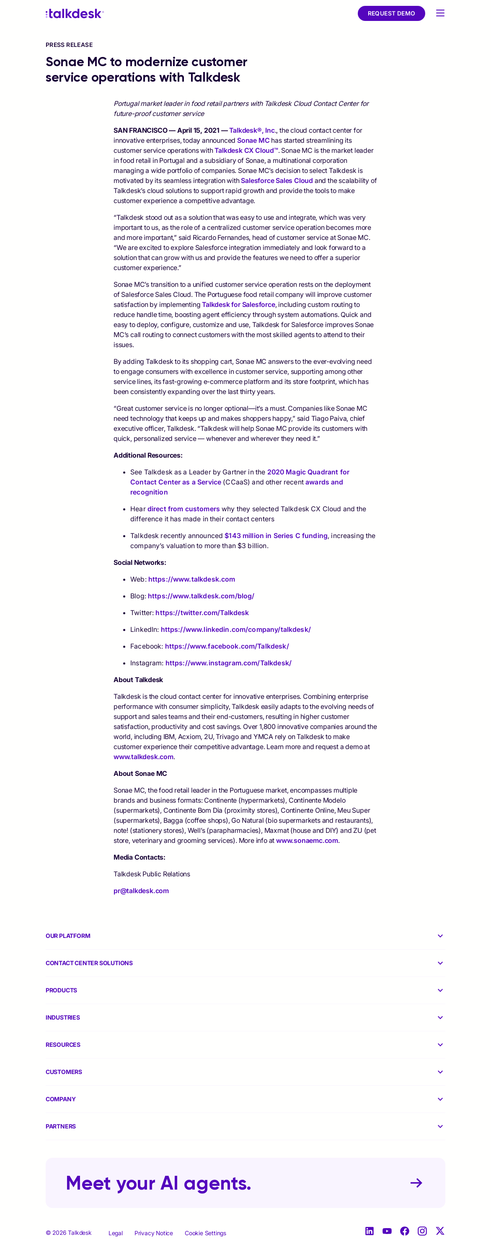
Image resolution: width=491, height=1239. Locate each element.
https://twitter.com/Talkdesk (202, 612)
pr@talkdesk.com (141, 890)
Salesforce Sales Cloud (277, 180)
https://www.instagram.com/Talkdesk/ (228, 663)
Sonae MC (253, 140)
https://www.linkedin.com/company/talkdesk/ (236, 629)
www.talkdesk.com (143, 756)
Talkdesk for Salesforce (238, 304)
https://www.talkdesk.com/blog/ (201, 596)
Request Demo (392, 13)
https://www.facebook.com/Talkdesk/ (227, 646)
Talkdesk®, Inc (251, 130)
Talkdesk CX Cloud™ (246, 150)
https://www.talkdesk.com (191, 579)
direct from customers (183, 509)
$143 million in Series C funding (275, 535)
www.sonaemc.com (307, 840)
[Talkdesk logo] (75, 13)
